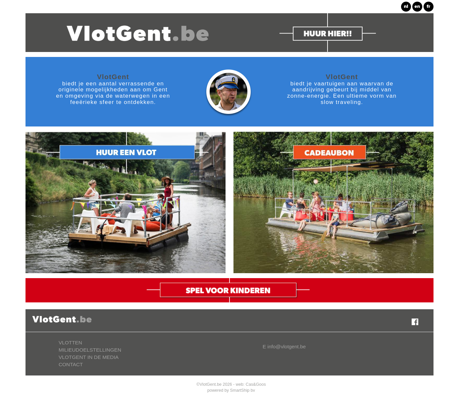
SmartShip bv (242, 390)
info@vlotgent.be (287, 346)
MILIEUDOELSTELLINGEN (90, 350)
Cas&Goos (256, 384)
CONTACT (71, 364)
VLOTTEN (70, 342)
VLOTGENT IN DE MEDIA (89, 357)
